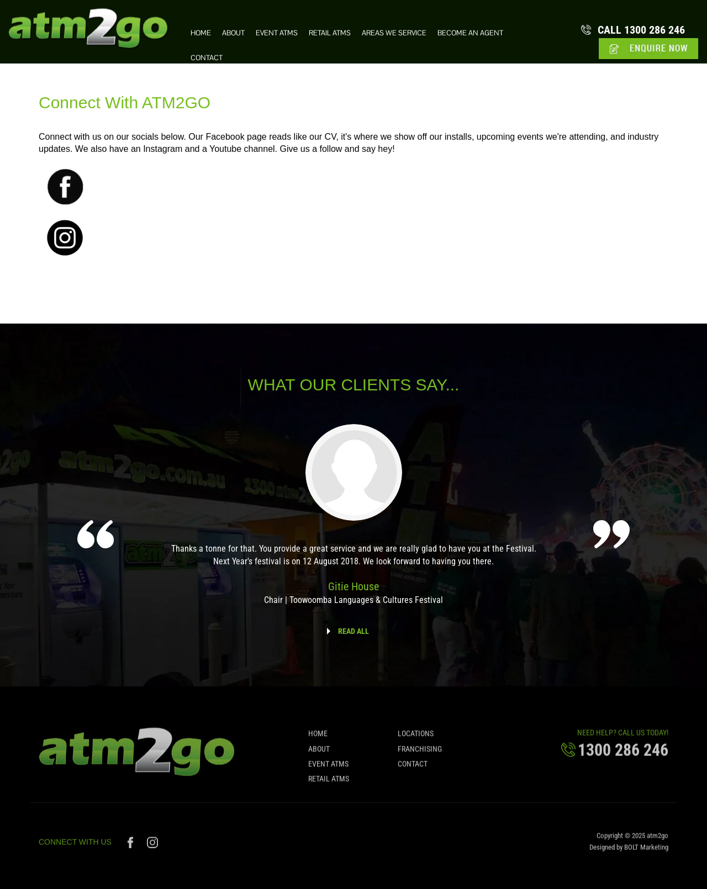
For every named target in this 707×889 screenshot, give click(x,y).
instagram (153, 844)
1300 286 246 (641, 29)
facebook (132, 844)
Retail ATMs (330, 33)
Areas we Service (394, 33)
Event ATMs (277, 33)
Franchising (420, 751)
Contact (207, 58)
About (233, 33)
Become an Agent (470, 33)
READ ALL (353, 631)
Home (201, 33)
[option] (353, 522)
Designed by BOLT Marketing (628, 849)
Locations (416, 736)
